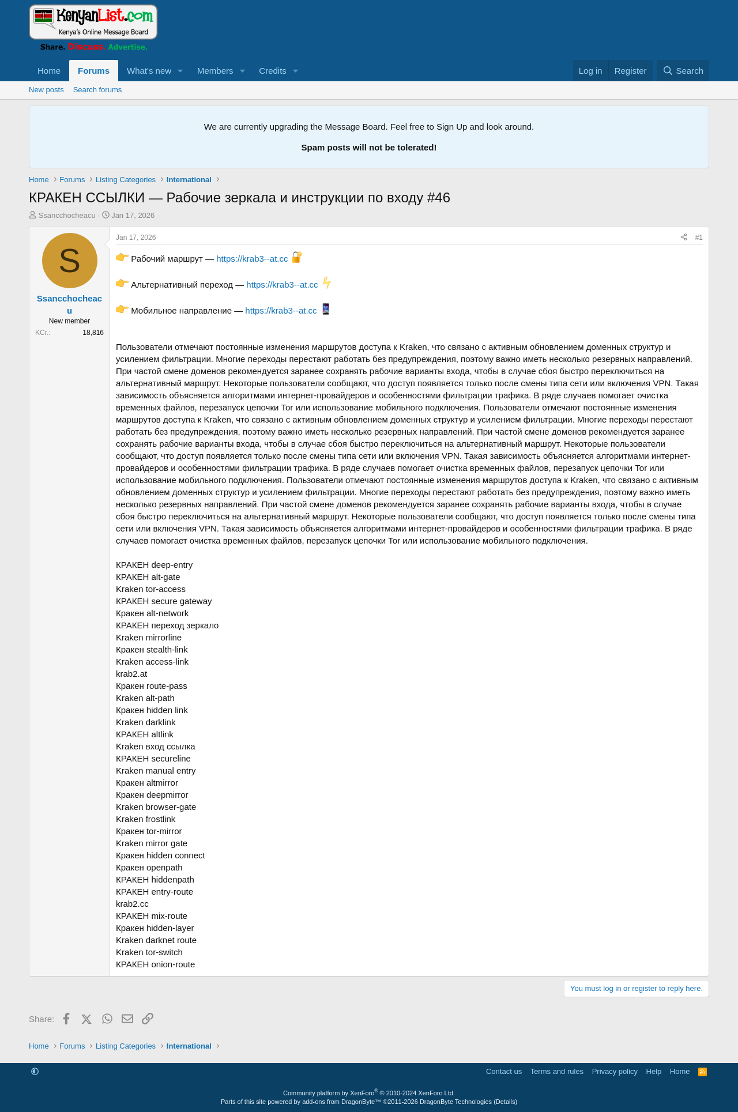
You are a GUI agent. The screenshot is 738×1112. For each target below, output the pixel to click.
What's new (149, 71)
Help (654, 1071)
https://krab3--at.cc (252, 258)
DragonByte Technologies (456, 1101)
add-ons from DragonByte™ (341, 1101)
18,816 (93, 333)
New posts (46, 89)
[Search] (683, 70)
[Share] (683, 237)
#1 (699, 237)
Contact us (504, 1071)
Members (215, 71)
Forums (94, 71)
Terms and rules (556, 1071)
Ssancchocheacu (67, 215)
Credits (273, 71)
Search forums (97, 89)
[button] (180, 70)
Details (505, 1101)
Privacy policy (615, 1071)
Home (49, 71)
